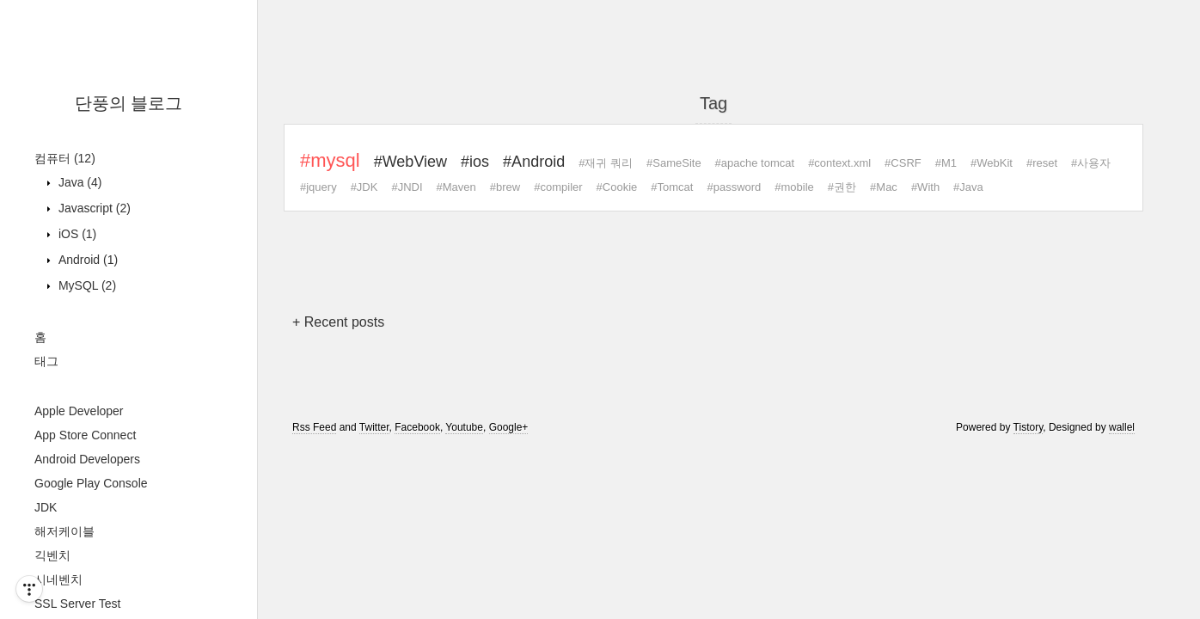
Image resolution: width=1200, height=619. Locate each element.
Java (78, 182)
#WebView (410, 161)
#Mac (883, 187)
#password (734, 187)
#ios (475, 161)
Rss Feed (314, 427)
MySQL (85, 285)
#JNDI (406, 187)
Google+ (509, 427)
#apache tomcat (755, 162)
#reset (1041, 162)
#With (925, 187)
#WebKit (991, 162)
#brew (505, 187)
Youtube (464, 427)
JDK (45, 507)
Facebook (417, 427)
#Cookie (617, 187)
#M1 (946, 162)
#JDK (364, 187)
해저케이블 (64, 531)
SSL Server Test (77, 603)
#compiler (558, 187)
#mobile (794, 187)
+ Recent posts (338, 322)
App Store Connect (85, 435)
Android (86, 260)
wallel (1122, 427)
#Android (534, 161)
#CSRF (903, 162)
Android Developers (87, 459)
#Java (968, 187)
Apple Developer (79, 411)
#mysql (330, 160)
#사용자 (1091, 162)
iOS (75, 234)
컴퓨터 (64, 158)
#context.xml (839, 162)
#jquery (318, 187)
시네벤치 (58, 579)
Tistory (1028, 427)
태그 (46, 361)
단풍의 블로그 (129, 103)
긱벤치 (52, 555)
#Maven (456, 187)
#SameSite (673, 162)
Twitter (374, 427)
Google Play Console (91, 483)
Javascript (93, 208)
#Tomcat (672, 187)
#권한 (842, 187)
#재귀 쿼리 (606, 162)
